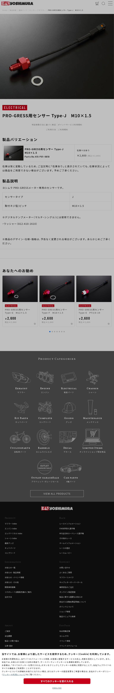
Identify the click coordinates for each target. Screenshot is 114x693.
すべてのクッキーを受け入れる (57, 681)
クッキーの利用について (14, 674)
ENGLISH (56, 688)
